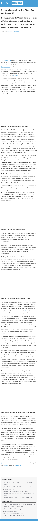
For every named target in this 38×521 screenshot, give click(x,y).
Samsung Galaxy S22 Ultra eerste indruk (15, 515)
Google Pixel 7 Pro (9, 489)
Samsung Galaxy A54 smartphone (13, 513)
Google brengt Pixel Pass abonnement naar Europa (18, 497)
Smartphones (17, 465)
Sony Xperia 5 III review (10, 511)
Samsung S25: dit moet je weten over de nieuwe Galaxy (19, 504)
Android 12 (16, 75)
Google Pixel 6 (7, 60)
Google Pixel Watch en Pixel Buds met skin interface (18, 487)
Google (5, 465)
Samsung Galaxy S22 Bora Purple (13, 506)
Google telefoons (5, 67)
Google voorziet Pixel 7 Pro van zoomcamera (16, 491)
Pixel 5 (26, 311)
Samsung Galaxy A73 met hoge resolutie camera (17, 509)
